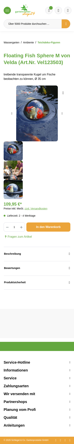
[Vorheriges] (11, 113)
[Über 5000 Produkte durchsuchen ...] (33, 23)
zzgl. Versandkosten (36, 208)
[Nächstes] (62, 113)
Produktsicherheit (37, 282)
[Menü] (7, 10)
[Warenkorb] (58, 10)
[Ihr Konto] (67, 10)
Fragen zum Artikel (18, 237)
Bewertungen (37, 268)
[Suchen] (66, 23)
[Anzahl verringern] (7, 227)
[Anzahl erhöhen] (21, 227)
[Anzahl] (14, 227)
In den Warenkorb (48, 226)
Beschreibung (37, 254)
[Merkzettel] (49, 10)
